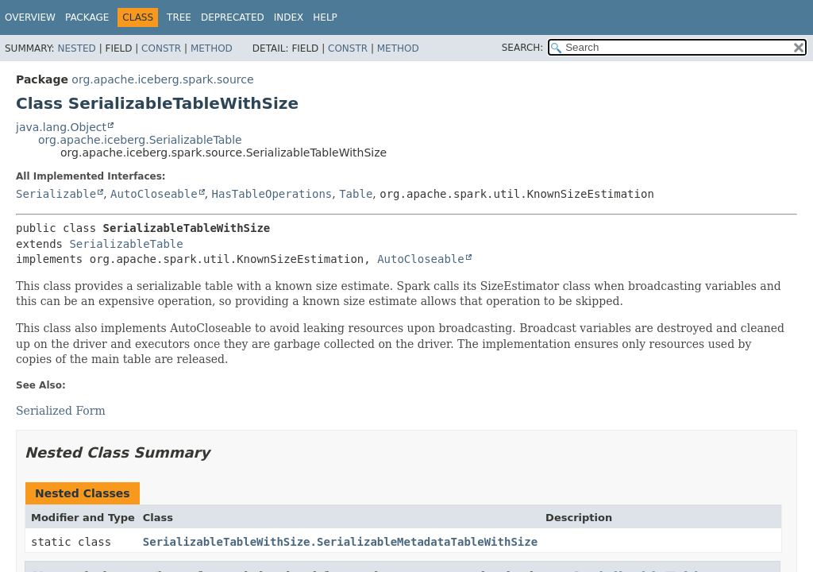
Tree (179, 17)
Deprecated (232, 17)
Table (355, 193)
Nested (76, 48)
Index (289, 17)
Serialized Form (61, 410)
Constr (161, 48)
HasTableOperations (272, 193)
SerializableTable (126, 244)
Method (212, 48)
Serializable (56, 193)
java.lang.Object (61, 127)
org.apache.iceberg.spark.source (162, 79)
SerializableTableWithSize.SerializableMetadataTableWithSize (340, 541)
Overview (30, 17)
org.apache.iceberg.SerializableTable (140, 139)
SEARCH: (523, 47)
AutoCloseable (154, 193)
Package (87, 17)
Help (325, 17)
